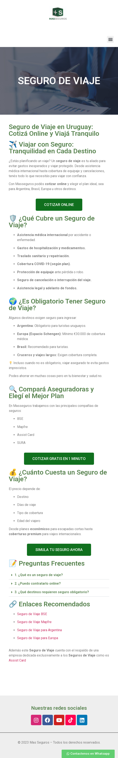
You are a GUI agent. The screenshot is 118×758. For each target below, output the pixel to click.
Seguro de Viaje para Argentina (39, 630)
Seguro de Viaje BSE (32, 614)
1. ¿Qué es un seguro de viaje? (39, 575)
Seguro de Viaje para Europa (37, 638)
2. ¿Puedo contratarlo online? (38, 583)
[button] (110, 39)
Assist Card (17, 660)
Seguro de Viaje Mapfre (34, 622)
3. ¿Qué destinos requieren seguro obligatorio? (52, 592)
